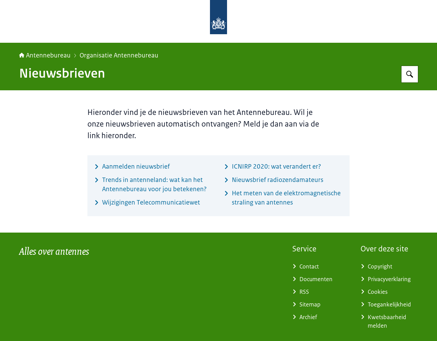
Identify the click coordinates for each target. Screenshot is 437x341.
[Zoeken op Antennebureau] (409, 74)
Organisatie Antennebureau (119, 55)
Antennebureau (45, 55)
